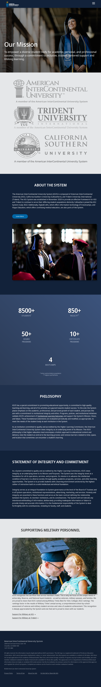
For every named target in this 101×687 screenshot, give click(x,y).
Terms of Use (20, 673)
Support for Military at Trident (24, 618)
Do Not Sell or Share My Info (49, 673)
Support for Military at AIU (23, 614)
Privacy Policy (8, 673)
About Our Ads (32, 673)
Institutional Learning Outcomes (50, 416)
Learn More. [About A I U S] (20, 216)
